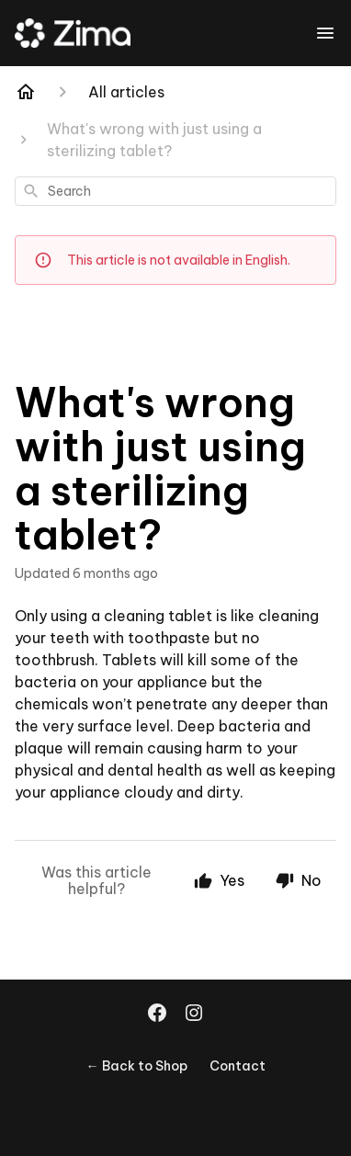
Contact (237, 1066)
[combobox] (175, 191)
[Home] (26, 92)
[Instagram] (194, 1014)
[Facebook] (157, 1014)
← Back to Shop (136, 1066)
